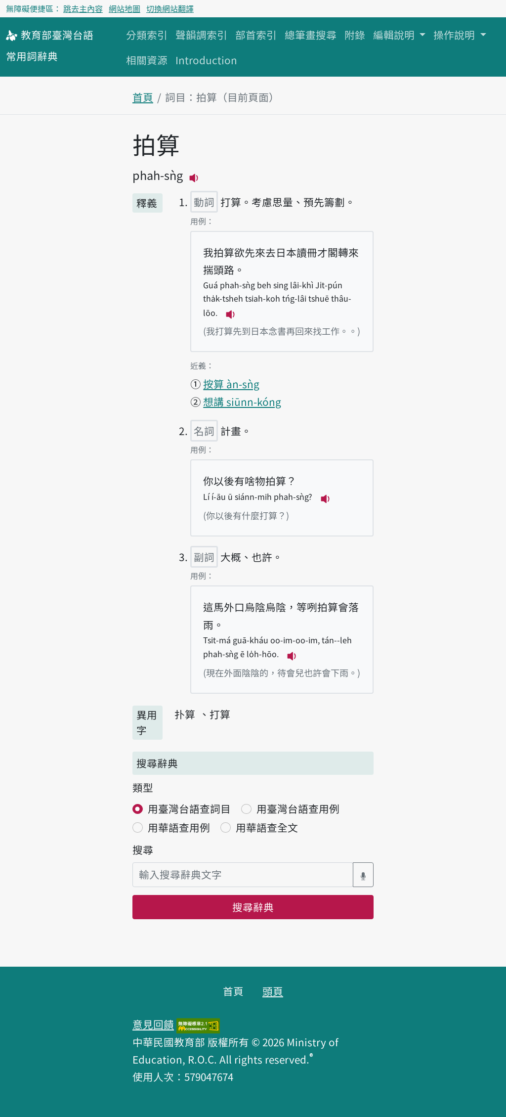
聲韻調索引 (201, 34)
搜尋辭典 (253, 906)
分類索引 (147, 34)
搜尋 (142, 849)
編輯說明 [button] (395, 34)
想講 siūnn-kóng (242, 401)
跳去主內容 (83, 8)
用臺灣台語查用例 (297, 808)
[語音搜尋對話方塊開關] (363, 874)
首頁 (142, 96)
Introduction (206, 59)
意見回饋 (153, 1024)
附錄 (354, 34)
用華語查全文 (267, 827)
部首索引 (256, 34)
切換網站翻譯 (170, 8)
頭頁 (272, 990)
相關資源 (147, 59)
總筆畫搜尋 (311, 34)
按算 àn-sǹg (231, 383)
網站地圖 (124, 8)
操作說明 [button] (455, 34)
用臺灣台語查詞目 (189, 808)
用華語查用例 (179, 827)
